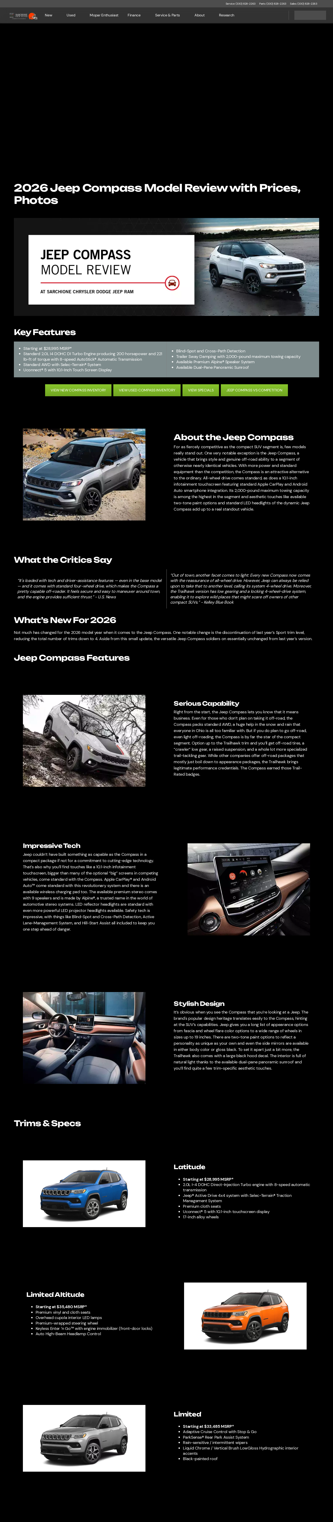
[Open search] (279, 15)
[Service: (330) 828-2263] (240, 3)
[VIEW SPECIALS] (200, 390)
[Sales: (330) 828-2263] (303, 3)
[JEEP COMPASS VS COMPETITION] (254, 390)
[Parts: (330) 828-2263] (272, 3)
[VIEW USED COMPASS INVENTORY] (147, 390)
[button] (327, 3)
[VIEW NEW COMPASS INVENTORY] (78, 390)
